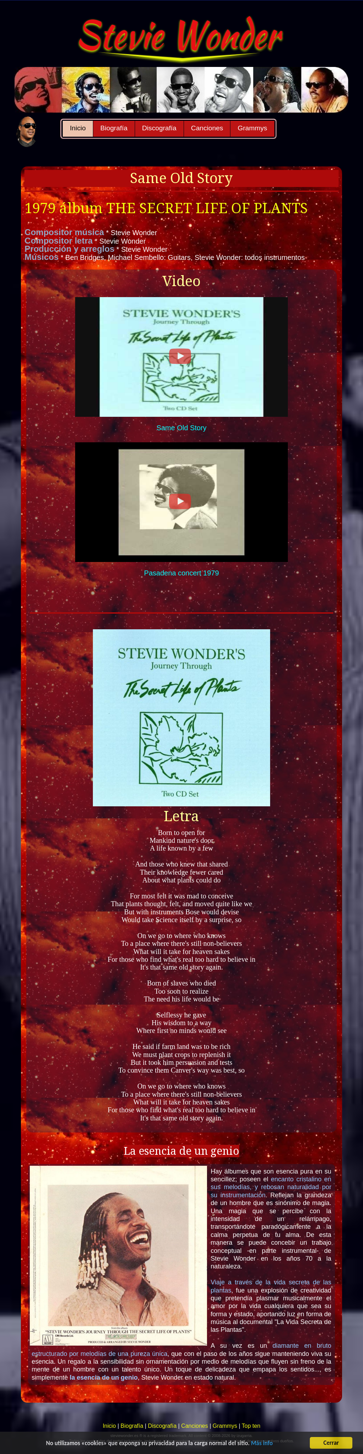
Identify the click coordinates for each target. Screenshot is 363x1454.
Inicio (78, 128)
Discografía (159, 128)
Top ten (251, 1426)
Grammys (252, 128)
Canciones (207, 128)
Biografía (114, 128)
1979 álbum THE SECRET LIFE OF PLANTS (166, 208)
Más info (262, 1443)
